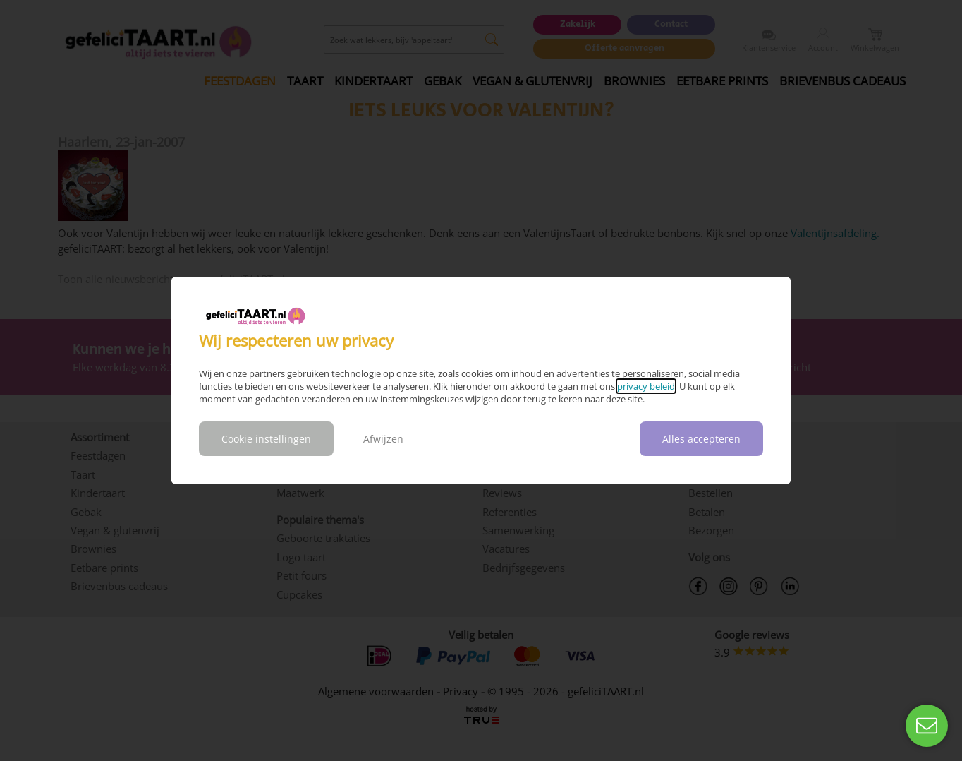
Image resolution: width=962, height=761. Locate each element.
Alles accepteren (701, 438)
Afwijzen (383, 438)
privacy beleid (646, 386)
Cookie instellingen (266, 438)
